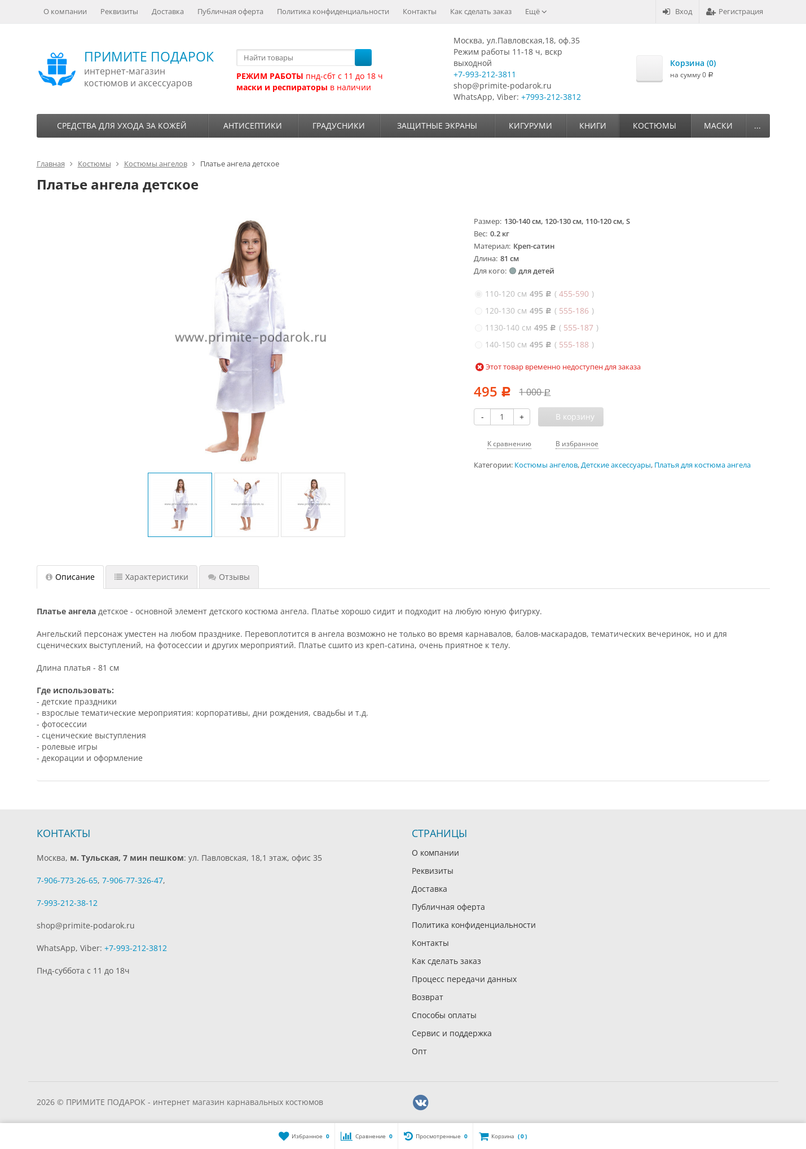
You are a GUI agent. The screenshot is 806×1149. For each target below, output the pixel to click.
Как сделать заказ (481, 11)
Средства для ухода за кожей (122, 125)
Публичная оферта (230, 11)
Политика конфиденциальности (333, 11)
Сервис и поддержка (452, 1033)
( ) (534, 293)
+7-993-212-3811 (484, 74)
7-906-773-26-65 (67, 880)
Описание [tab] (70, 576)
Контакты (420, 11)
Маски (718, 125)
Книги (592, 125)
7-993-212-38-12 (67, 902)
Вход (677, 11)
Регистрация (734, 11)
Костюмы (654, 125)
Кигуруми (530, 125)
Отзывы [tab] (229, 576)
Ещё (536, 11)
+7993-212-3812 (551, 96)
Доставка (168, 11)
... (757, 125)
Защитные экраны (437, 125)
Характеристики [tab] (151, 576)
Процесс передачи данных (464, 979)
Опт (419, 1051)
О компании (65, 11)
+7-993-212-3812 (135, 948)
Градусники (338, 125)
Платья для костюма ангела (702, 465)
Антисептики (252, 125)
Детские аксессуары (616, 465)
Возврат (427, 997)
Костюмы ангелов (546, 465)
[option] (180, 505)
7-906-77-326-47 (132, 880)
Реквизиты (119, 11)
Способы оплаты (444, 1015)
